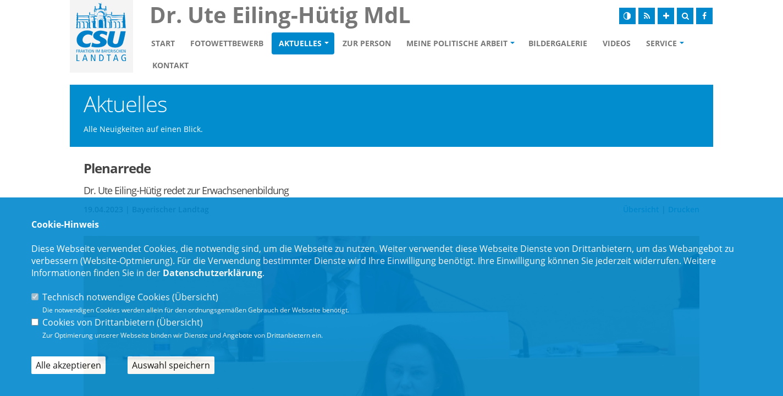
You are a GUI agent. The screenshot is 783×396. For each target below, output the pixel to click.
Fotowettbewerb (226, 43)
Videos (617, 43)
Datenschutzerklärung (212, 273)
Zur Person (367, 43)
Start (163, 43)
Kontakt (170, 65)
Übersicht (195, 297)
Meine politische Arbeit (457, 43)
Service (661, 43)
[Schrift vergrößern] (666, 16)
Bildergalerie (557, 43)
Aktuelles (300, 43)
